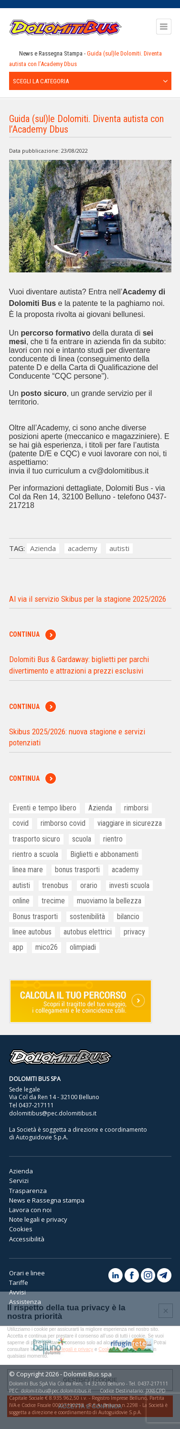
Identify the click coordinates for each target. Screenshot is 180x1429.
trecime (53, 900)
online (21, 900)
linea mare (27, 869)
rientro (113, 839)
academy (82, 548)
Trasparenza (28, 1190)
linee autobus (32, 931)
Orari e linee (27, 1273)
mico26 (46, 947)
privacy (134, 931)
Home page (12, 53)
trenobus (55, 885)
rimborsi (136, 807)
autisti (119, 548)
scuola (81, 839)
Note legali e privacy (38, 1219)
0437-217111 (36, 1105)
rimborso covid (63, 823)
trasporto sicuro (36, 839)
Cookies (20, 1229)
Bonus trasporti (35, 916)
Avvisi (17, 1292)
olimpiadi (83, 947)
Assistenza (25, 1301)
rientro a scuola (35, 854)
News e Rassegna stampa (47, 1200)
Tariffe (18, 1282)
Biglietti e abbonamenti (104, 854)
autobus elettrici (88, 931)
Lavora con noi (30, 1209)
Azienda (43, 548)
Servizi (19, 1180)
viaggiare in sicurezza (129, 823)
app (17, 947)
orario (88, 885)
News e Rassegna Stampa (51, 53)
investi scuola (129, 885)
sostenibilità (87, 916)
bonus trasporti (77, 869)
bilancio (128, 916)
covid (20, 823)
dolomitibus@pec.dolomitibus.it (52, 1113)
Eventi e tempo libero (44, 807)
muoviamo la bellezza (109, 900)
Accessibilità (26, 1239)
